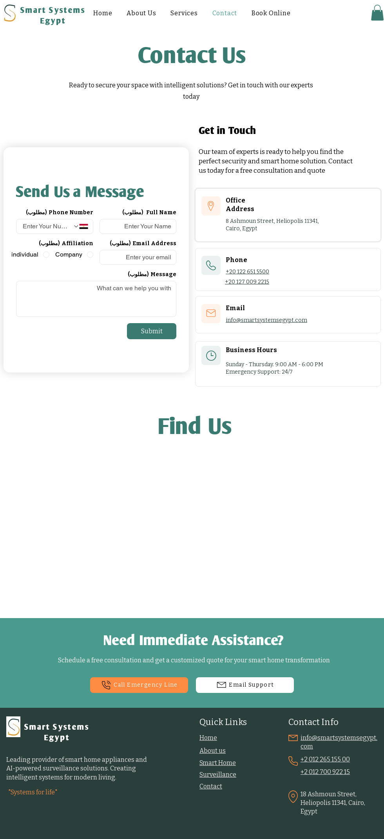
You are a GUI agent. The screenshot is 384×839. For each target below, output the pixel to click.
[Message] (96, 298)
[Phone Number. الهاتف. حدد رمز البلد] (80, 226)
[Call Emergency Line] (139, 685)
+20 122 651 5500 (247, 271)
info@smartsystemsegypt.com (266, 320)
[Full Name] (140, 226)
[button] (377, 13)
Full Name (149, 212)
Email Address (143, 243)
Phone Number (59, 212)
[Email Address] (140, 257)
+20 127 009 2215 (247, 281)
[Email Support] (245, 685)
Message (152, 274)
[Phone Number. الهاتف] (47, 226)
